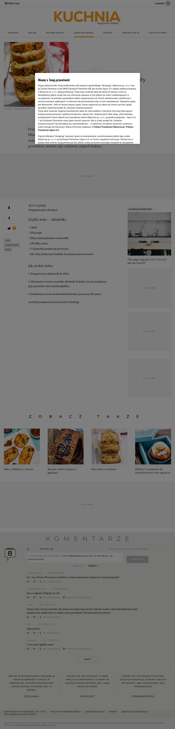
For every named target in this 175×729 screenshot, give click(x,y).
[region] (87, 108)
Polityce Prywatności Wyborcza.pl (109, 127)
